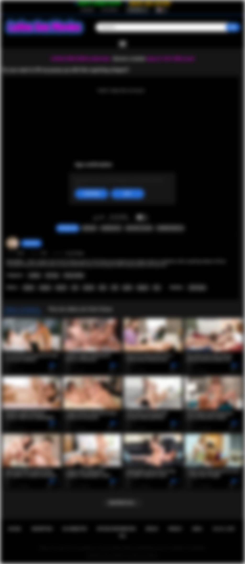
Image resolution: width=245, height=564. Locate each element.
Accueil (14, 529)
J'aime (95, 217)
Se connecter (109, 9)
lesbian (28, 287)
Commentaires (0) (170, 228)
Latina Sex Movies (112, 556)
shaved (88, 287)
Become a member (129, 58)
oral (75, 287)
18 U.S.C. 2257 (223, 529)
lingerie (143, 287)
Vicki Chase (197, 287)
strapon (45, 287)
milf (114, 287)
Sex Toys (52, 275)
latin (103, 287)
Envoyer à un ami (139, 228)
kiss (157, 287)
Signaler (89, 228)
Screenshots (111, 228)
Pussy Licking (73, 275)
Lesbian (34, 275)
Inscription (87, 9)
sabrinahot (31, 243)
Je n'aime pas (101, 217)
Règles (152, 529)
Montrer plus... (122, 503)
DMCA (197, 529)
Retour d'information (116, 529)
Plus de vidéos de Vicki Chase (80, 309)
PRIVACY (175, 529)
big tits (61, 287)
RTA (122, 536)
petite (127, 287)
